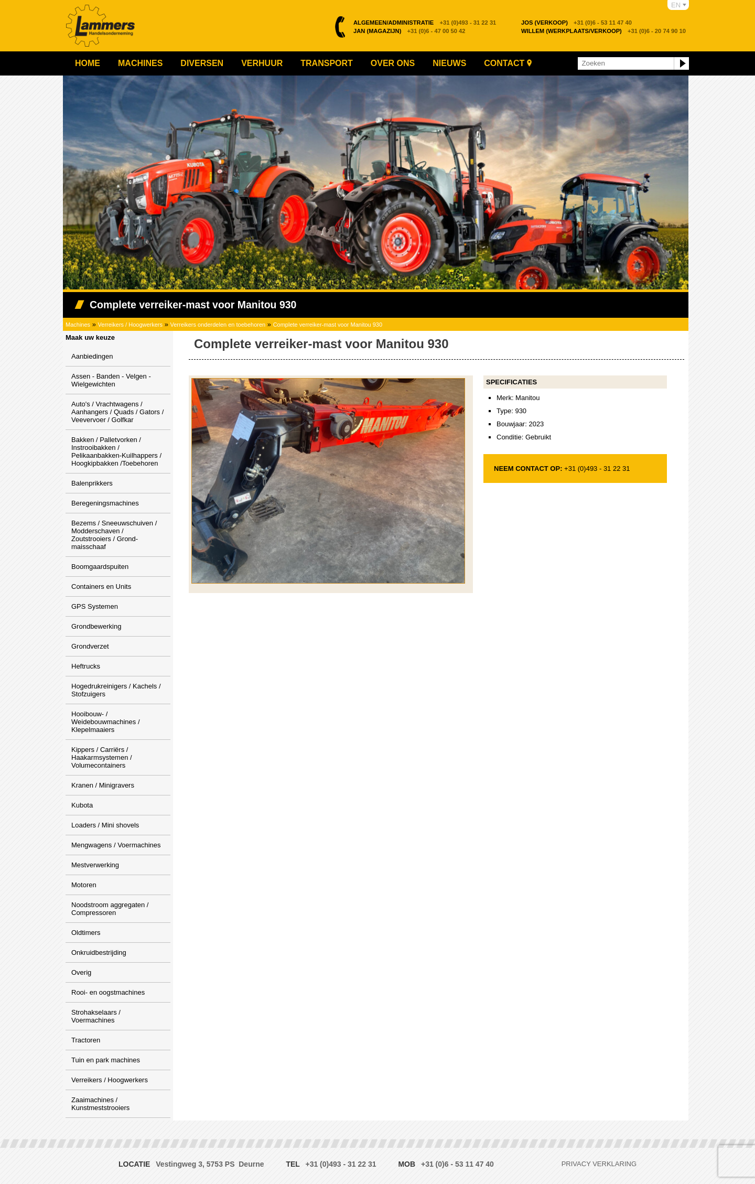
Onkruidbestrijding (98, 952)
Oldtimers (86, 933)
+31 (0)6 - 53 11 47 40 (576, 22)
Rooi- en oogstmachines (108, 992)
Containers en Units (101, 586)
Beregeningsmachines (105, 503)
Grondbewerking (96, 626)
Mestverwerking (95, 865)
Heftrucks (85, 666)
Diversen (201, 63)
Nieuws (449, 63)
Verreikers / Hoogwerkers (130, 324)
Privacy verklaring (599, 1164)
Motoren (83, 885)
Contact (504, 63)
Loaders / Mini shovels (105, 825)
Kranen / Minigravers (102, 785)
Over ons (393, 63)
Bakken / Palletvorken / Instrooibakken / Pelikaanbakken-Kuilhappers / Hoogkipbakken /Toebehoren (116, 451)
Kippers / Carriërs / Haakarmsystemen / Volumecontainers (101, 757)
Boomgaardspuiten (99, 567)
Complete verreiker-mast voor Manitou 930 (327, 324)
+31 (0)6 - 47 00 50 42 (409, 31)
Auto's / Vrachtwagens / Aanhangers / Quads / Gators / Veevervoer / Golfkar (117, 412)
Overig (81, 972)
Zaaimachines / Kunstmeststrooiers (100, 1104)
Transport (326, 63)
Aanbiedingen (92, 356)
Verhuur (262, 63)
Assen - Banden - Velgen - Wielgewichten (111, 380)
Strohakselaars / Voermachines (96, 1016)
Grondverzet (90, 646)
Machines (140, 63)
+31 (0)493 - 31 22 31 (424, 22)
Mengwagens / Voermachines (116, 845)
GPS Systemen (94, 606)
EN (676, 5)
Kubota (82, 805)
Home (87, 63)
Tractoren (85, 1040)
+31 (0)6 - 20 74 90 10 (603, 31)
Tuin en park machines (105, 1060)
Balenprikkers (92, 483)
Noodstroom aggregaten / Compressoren (109, 909)
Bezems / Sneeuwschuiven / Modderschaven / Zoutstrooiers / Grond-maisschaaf (114, 535)
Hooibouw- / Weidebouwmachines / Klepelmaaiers (105, 722)
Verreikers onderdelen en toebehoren (218, 324)
